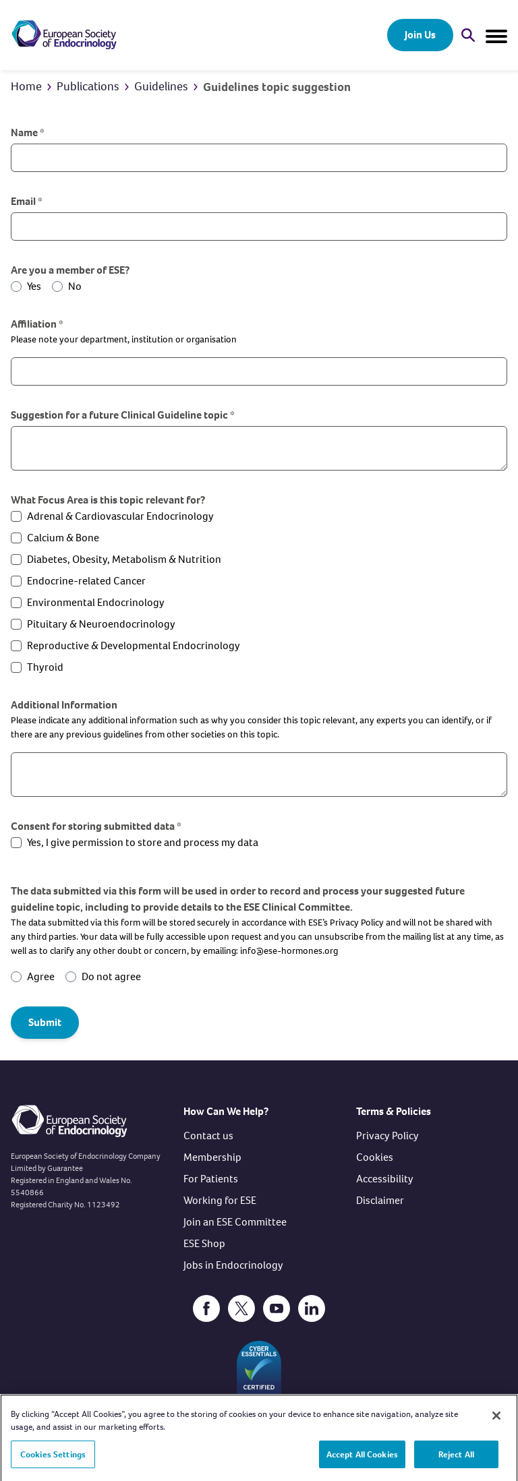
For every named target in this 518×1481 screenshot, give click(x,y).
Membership (212, 1157)
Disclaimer (380, 1200)
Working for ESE (219, 1200)
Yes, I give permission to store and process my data (142, 842)
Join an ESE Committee (235, 1222)
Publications (88, 86)
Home (26, 86)
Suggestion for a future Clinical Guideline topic (123, 415)
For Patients (210, 1179)
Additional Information (64, 705)
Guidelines (161, 86)
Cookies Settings (53, 1459)
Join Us (420, 35)
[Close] (496, 1421)
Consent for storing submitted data (96, 826)
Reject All (456, 1459)
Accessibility (384, 1179)
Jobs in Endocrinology (233, 1265)
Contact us (208, 1135)
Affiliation (37, 324)
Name (28, 132)
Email (26, 201)
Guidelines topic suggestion (277, 87)
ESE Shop (204, 1243)
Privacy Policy (387, 1135)
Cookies (374, 1157)
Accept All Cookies (362, 1459)
